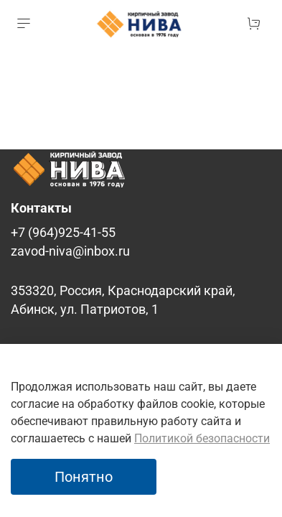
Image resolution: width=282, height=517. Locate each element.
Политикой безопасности (202, 438)
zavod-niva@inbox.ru (70, 251)
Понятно (84, 476)
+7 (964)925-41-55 (63, 232)
